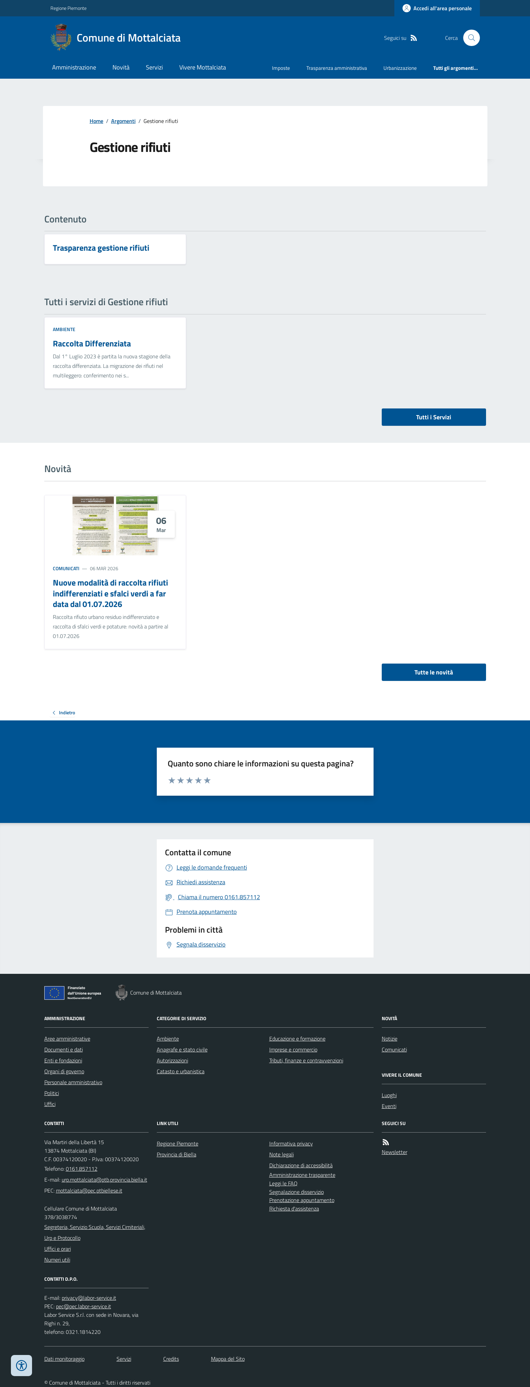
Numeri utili (57, 1260)
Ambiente (64, 329)
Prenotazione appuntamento (301, 1200)
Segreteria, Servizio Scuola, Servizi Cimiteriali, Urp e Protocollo (94, 1232)
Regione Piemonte (68, 8)
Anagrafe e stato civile (182, 1049)
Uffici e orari (57, 1249)
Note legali (281, 1154)
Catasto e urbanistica (181, 1071)
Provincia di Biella (176, 1154)
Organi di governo (64, 1071)
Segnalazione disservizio (296, 1192)
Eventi (389, 1106)
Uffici (50, 1104)
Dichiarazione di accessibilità (301, 1165)
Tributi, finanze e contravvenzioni (306, 1060)
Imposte (281, 68)
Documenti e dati (63, 1049)
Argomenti (123, 121)
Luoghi (389, 1095)
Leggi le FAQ (283, 1183)
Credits (171, 1359)
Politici (51, 1093)
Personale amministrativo (73, 1082)
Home (96, 121)
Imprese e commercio (293, 1049)
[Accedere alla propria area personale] (437, 8)
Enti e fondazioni (63, 1060)
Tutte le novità (433, 672)
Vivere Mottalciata (202, 67)
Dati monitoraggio (64, 1359)
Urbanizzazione (400, 68)
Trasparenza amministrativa (336, 68)
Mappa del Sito (228, 1359)
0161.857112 (81, 1169)
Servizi (154, 67)
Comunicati (66, 568)
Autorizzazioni (172, 1060)
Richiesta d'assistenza (294, 1208)
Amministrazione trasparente (302, 1175)
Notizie (389, 1038)
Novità (121, 67)
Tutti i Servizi (433, 417)
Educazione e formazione (297, 1038)
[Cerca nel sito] (469, 38)
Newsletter (394, 1152)
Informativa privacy (291, 1143)
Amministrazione (74, 67)
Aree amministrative (67, 1038)
